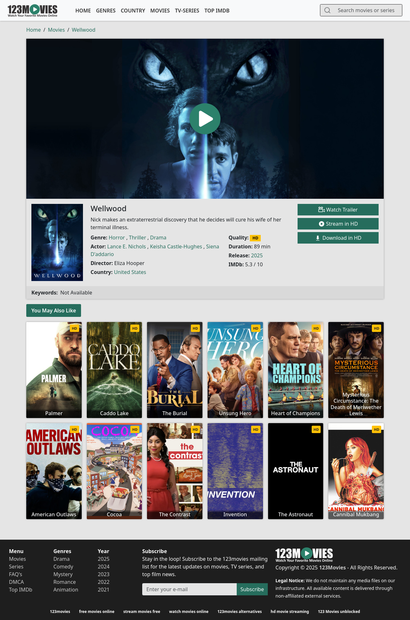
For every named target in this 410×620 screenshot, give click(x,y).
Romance (64, 581)
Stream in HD (338, 224)
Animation (65, 589)
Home (83, 10)
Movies (160, 10)
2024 (104, 566)
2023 (104, 574)
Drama (158, 237)
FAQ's (15, 574)
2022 (104, 581)
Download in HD (338, 238)
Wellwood (83, 29)
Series (16, 566)
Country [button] (133, 10)
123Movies (32, 10)
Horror (117, 237)
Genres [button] (106, 10)
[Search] (368, 10)
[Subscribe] (189, 589)
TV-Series (187, 10)
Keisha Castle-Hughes (176, 246)
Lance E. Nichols (126, 246)
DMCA (16, 581)
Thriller (137, 237)
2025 (257, 255)
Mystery (63, 574)
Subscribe (252, 589)
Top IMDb (216, 10)
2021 (104, 589)
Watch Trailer (337, 209)
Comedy (63, 566)
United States (130, 272)
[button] (205, 119)
